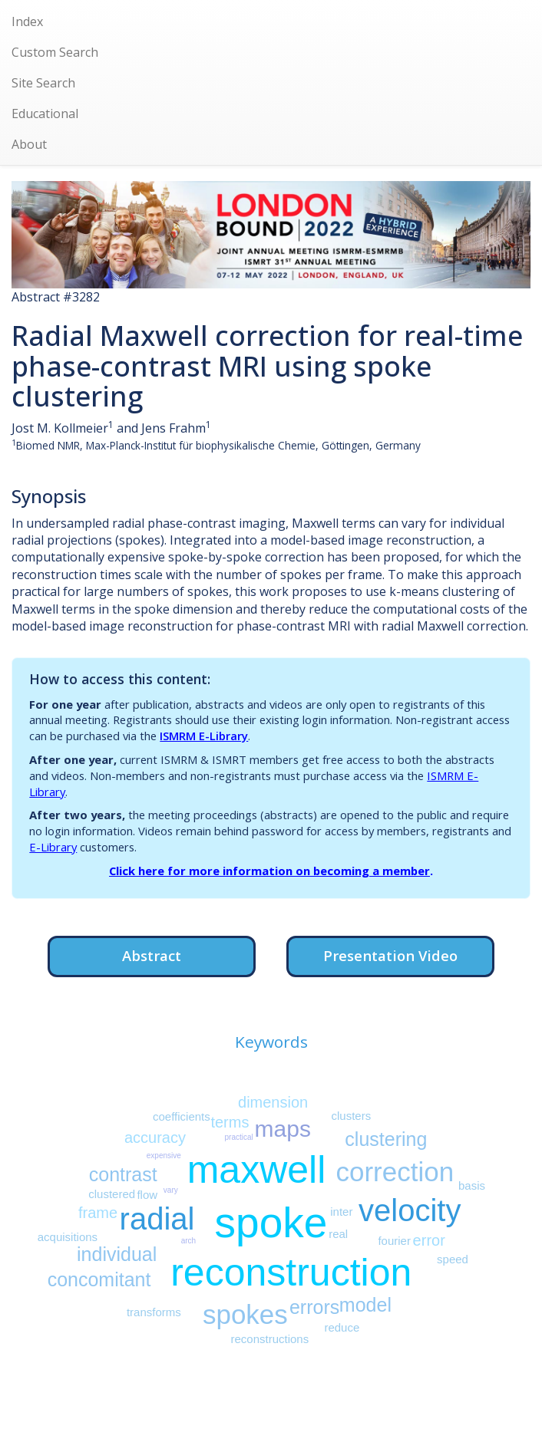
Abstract (151, 955)
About (29, 144)
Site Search (43, 82)
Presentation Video (390, 955)
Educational (45, 113)
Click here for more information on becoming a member (269, 870)
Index (27, 21)
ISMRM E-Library (204, 735)
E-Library (53, 846)
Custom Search (55, 52)
